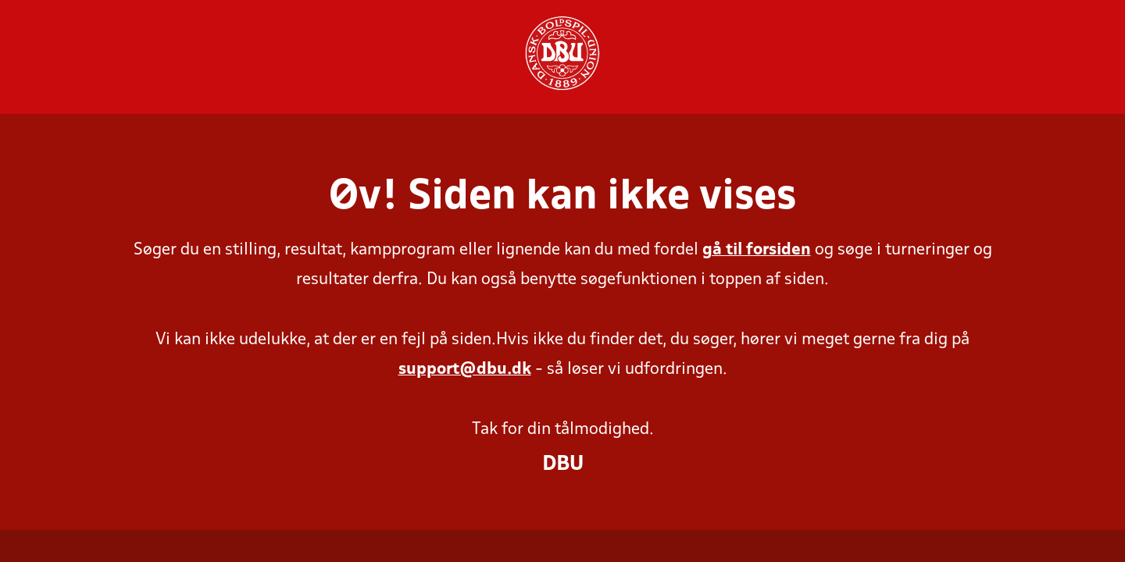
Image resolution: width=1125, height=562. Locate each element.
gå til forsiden (756, 250)
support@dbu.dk (464, 369)
